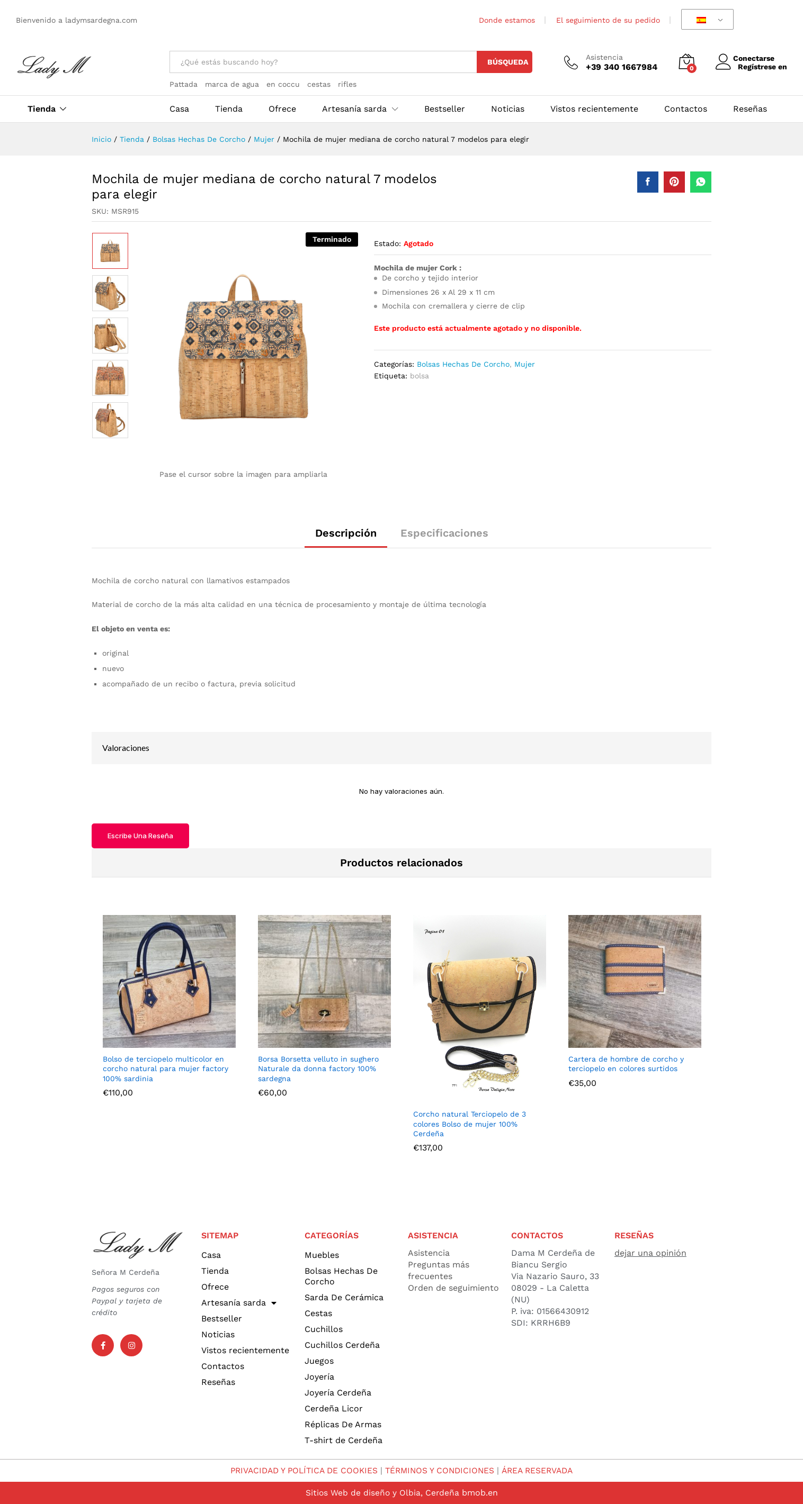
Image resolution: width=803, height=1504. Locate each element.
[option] (110, 251)
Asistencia (604, 57)
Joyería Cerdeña (338, 1393)
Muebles (322, 1255)
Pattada (183, 84)
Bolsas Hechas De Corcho (463, 364)
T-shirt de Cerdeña (343, 1440)
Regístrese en (762, 66)
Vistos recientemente (594, 109)
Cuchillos (324, 1329)
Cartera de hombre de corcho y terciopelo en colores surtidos (626, 1064)
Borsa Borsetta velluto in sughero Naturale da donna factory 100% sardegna (318, 1068)
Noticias (507, 109)
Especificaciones (444, 533)
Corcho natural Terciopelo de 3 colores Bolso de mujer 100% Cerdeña (469, 1123)
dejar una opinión (650, 1253)
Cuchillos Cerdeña (342, 1345)
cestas (319, 84)
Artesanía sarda (238, 1303)
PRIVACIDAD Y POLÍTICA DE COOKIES (300, 1470)
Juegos (319, 1361)
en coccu (283, 84)
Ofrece (282, 109)
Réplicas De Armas (343, 1424)
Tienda (42, 109)
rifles (347, 84)
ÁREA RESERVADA (541, 1470)
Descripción (346, 533)
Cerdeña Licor (334, 1408)
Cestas (318, 1313)
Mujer (524, 364)
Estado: (387, 243)
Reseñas (750, 109)
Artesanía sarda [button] (354, 109)
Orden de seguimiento (453, 1288)
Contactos (685, 109)
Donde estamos (507, 20)
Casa (179, 109)
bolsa (419, 376)
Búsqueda (507, 62)
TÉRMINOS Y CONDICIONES (441, 1470)
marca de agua (232, 84)
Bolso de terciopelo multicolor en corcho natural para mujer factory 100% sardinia (165, 1068)
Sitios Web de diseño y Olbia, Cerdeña (382, 1493)
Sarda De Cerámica (344, 1297)
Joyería (319, 1377)
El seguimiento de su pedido (608, 20)
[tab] (346, 538)
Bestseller (444, 109)
